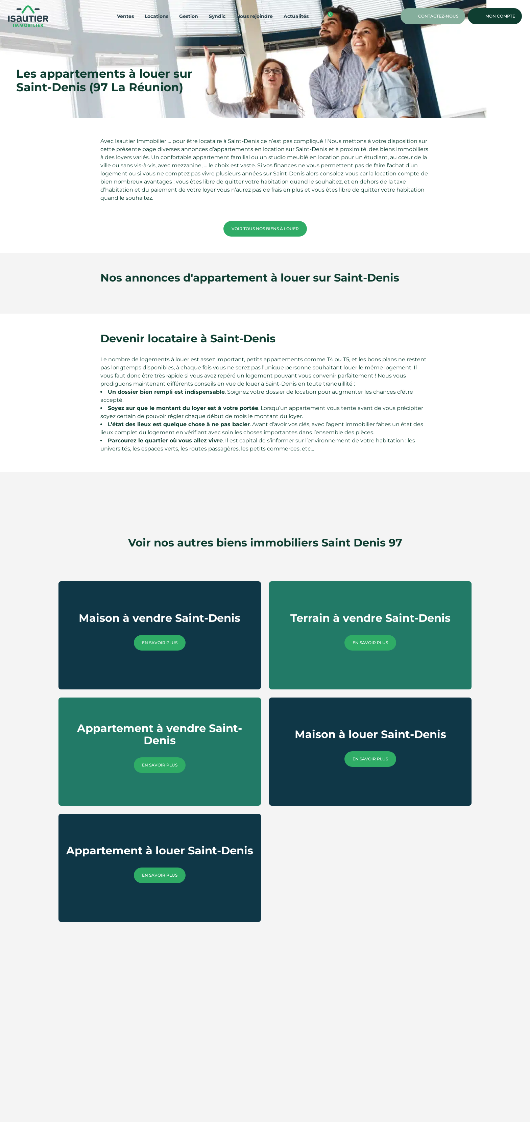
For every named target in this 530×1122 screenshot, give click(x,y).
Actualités (296, 16)
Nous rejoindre (254, 16)
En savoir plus (159, 642)
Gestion (188, 16)
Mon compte (495, 16)
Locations (156, 16)
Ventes (125, 16)
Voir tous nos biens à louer (265, 228)
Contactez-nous (432, 16)
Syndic (217, 16)
